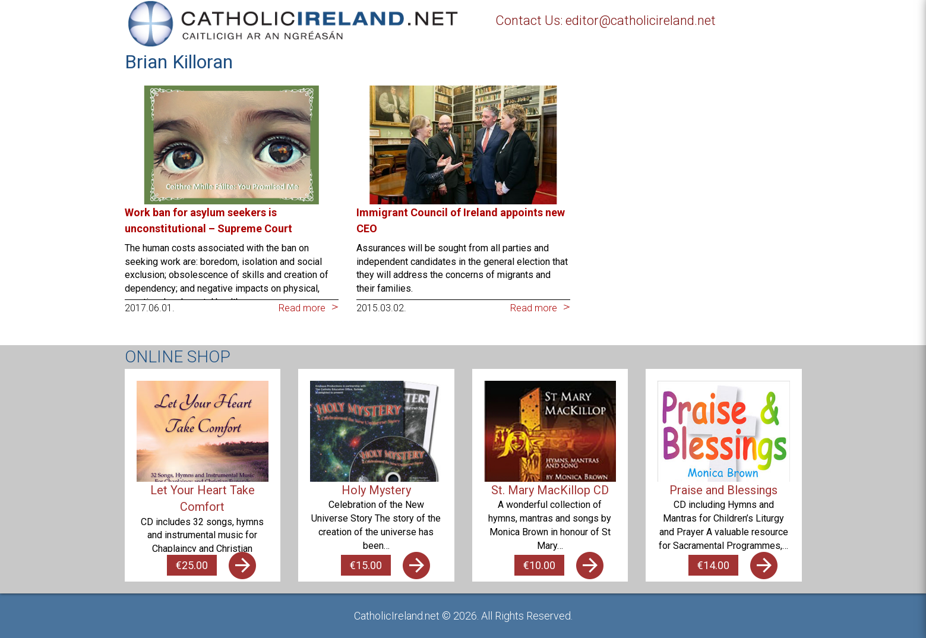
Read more (302, 308)
